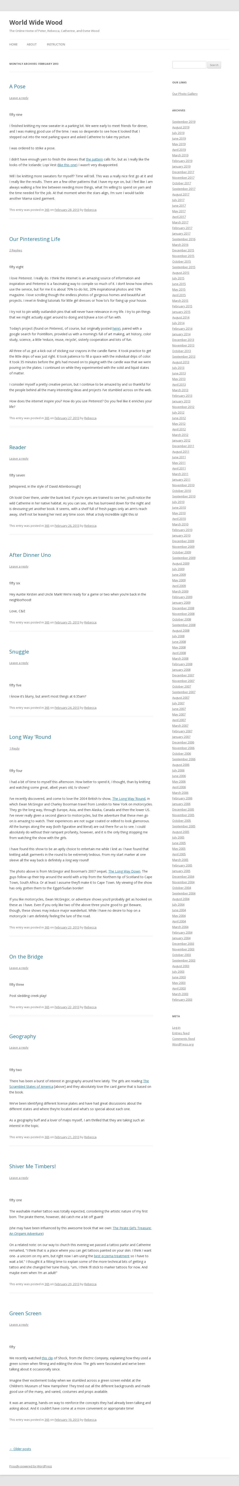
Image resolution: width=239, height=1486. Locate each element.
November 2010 (183, 485)
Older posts (20, 1449)
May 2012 (179, 423)
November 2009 (183, 546)
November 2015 (183, 256)
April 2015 (179, 295)
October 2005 (181, 820)
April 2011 (179, 468)
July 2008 (178, 636)
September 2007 (183, 692)
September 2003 (183, 960)
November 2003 (183, 949)
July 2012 (178, 412)
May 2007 (179, 714)
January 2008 (181, 670)
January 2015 (181, 312)
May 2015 (179, 289)
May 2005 (179, 848)
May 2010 (179, 513)
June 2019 (179, 138)
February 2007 (182, 731)
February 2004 (182, 932)
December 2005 (183, 809)
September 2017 (183, 189)
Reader (17, 447)
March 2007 (180, 725)
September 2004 (183, 893)
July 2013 (178, 368)
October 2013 (181, 351)
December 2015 (183, 250)
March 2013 (180, 390)
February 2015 (182, 306)
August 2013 (180, 362)
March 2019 (180, 155)
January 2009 (181, 602)
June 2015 (179, 284)
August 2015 (180, 272)
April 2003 (179, 988)
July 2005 (178, 837)
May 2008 (179, 647)
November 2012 (183, 407)
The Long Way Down (124, 871)
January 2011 (181, 479)
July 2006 (178, 770)
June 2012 (179, 418)
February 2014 (182, 328)
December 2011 (183, 446)
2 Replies (15, 250)
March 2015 (180, 300)
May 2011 (179, 463)
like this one (67, 165)
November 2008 (183, 614)
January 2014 (181, 334)
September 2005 (183, 826)
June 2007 (179, 709)
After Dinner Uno (30, 554)
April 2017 (179, 217)
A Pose (17, 86)
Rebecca (90, 210)
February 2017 (182, 228)
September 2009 (183, 558)
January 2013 (181, 401)
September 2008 (183, 625)
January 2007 (181, 737)
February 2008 (182, 664)
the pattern (94, 159)
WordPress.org (182, 1044)
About (32, 44)
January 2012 (181, 440)
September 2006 (183, 759)
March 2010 (180, 524)
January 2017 (181, 233)
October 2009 (181, 552)
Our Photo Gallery (185, 94)
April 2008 (179, 653)
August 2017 (180, 194)
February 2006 (182, 798)
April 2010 (179, 519)
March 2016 (180, 245)
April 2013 (179, 384)
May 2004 (179, 916)
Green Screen (25, 1313)
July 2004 (178, 904)
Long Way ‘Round (30, 736)
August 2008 (180, 630)
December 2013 (183, 340)
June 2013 (179, 373)
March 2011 (180, 474)
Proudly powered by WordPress (30, 1466)
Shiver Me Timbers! (32, 1166)
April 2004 (179, 921)
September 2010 (183, 496)
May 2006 (179, 781)
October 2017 (181, 183)
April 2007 (179, 720)
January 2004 (181, 938)
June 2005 (179, 843)
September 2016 (183, 239)
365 (47, 210)
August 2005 (180, 832)
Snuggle (19, 651)
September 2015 (183, 267)
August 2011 (180, 451)
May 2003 (179, 983)
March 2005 (180, 860)
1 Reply (14, 748)
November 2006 (183, 748)
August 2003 (180, 966)
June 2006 (179, 776)
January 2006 (181, 804)
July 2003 (178, 971)
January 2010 (181, 535)
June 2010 (179, 507)
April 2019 (179, 149)
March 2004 (180, 927)
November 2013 (183, 345)
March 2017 (180, 222)
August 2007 (180, 697)
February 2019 (182, 161)
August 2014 (180, 317)
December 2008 (183, 608)
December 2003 (183, 944)
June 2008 (179, 642)
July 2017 (178, 200)
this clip (47, 1358)
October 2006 (181, 753)
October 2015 (181, 261)
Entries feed (181, 1033)
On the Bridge (26, 956)
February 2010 (182, 530)
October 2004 (181, 888)
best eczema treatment (112, 1256)
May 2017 (179, 211)
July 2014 (178, 323)
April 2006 (179, 787)
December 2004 (183, 876)
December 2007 (183, 675)
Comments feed (183, 1039)
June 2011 (179, 457)
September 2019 (183, 122)
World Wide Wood (36, 22)
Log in (176, 1027)
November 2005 (183, 815)
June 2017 (179, 205)
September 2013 (183, 356)
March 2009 (180, 591)
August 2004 (180, 899)
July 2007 (178, 703)
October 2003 (181, 955)
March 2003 (180, 994)
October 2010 (181, 491)
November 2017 (183, 177)
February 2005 (182, 865)
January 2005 (181, 871)
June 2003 (179, 977)
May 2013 (179, 379)
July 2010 (178, 502)
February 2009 (182, 597)
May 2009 (179, 580)
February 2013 (182, 396)
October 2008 (181, 619)
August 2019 (180, 127)
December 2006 (183, 742)
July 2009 (178, 569)
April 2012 (179, 429)
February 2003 (182, 999)
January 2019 (181, 166)
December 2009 (183, 541)
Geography (22, 1036)
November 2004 (183, 882)
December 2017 (183, 172)
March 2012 (180, 435)
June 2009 (179, 574)
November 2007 (183, 681)
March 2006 (180, 793)
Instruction (56, 44)
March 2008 (180, 658)
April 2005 (179, 854)
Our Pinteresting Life (34, 238)
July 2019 (178, 133)
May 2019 (179, 144)
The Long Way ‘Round (128, 798)
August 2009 (180, 563)
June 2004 (179, 910)
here (115, 328)
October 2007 (181, 686)
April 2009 (179, 586)
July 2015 (178, 278)
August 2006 (180, 765)
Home (13, 44)
